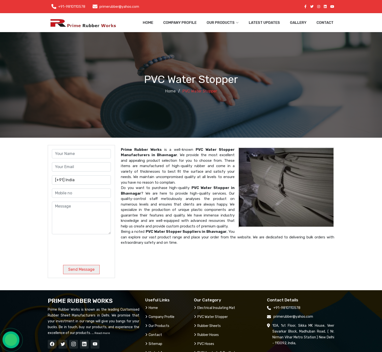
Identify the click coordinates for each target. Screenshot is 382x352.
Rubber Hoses (206, 335)
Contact (325, 22)
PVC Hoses (204, 344)
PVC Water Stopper (211, 317)
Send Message (81, 269)
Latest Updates (264, 22)
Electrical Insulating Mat (214, 308)
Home (148, 22)
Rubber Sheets (207, 326)
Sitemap (153, 344)
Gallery (298, 22)
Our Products (157, 326)
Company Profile (180, 22)
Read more (102, 333)
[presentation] (85, 247)
